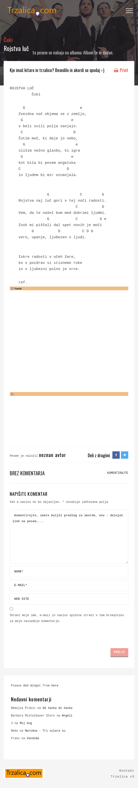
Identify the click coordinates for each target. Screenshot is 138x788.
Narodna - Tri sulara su (45, 731)
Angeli (67, 715)
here (55, 685)
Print (121, 70)
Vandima (33, 738)
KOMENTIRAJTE (117, 473)
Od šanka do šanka (57, 708)
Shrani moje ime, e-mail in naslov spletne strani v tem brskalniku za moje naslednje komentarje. (67, 618)
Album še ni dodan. (98, 52)
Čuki (8, 39)
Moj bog (26, 723)
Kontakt (126, 771)
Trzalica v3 (122, 776)
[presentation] (47, 633)
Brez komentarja (27, 473)
